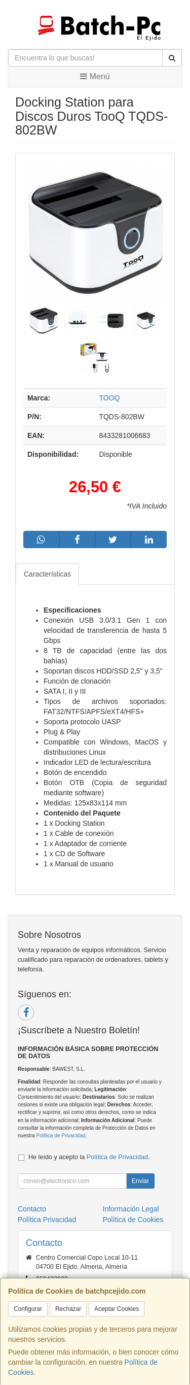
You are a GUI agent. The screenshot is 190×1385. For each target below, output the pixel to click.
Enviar (140, 1181)
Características (47, 574)
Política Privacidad (47, 1219)
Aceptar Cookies (116, 1308)
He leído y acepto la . (88, 1157)
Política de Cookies (133, 1219)
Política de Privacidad (60, 1135)
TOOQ (109, 398)
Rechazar (68, 1308)
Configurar (28, 1308)
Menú (94, 76)
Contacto (32, 1209)
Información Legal (131, 1209)
